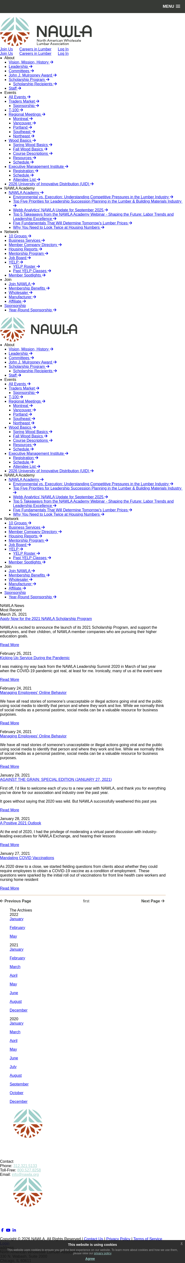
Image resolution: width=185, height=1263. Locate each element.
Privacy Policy (118, 1239)
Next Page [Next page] (152, 901)
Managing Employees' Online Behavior (33, 693)
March (15, 967)
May (13, 936)
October (16, 1093)
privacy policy (102, 1253)
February (17, 928)
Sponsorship (15, 306)
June (14, 993)
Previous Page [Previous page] (15, 901)
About (9, 58)
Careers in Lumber (35, 53)
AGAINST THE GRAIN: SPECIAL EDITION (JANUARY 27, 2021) (56, 780)
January (16, 919)
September (19, 1084)
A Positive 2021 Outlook (20, 823)
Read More (9, 645)
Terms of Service (147, 1239)
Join (7, 280)
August (16, 1001)
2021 (14, 945)
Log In (63, 53)
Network (11, 232)
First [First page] (86, 901)
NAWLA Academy (19, 188)
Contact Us (93, 1239)
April (13, 975)
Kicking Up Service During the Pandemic (35, 658)
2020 (14, 1019)
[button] (171, 6)
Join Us (6, 53)
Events (10, 93)
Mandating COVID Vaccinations (27, 858)
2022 (14, 915)
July (13, 1067)
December (19, 1010)
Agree (90, 1259)
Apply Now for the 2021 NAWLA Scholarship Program (46, 619)
